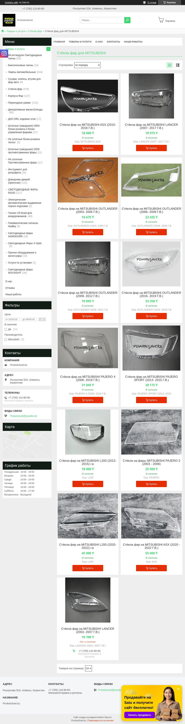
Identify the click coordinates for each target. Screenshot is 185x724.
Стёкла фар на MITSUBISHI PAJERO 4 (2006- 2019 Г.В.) (87, 378)
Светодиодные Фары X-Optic (25, 243)
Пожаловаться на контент (101, 720)
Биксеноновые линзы (20, 65)
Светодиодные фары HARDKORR (20, 235)
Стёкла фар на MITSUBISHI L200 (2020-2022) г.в (87, 546)
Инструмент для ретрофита (17, 171)
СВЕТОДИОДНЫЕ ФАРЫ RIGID (23, 191)
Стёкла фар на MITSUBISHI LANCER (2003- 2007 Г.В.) (87, 630)
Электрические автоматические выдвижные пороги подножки (24, 203)
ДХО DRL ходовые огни (22, 118)
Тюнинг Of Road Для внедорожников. (20, 214)
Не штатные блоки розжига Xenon (24, 141)
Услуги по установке (20, 262)
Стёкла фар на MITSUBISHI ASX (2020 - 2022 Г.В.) (151, 546)
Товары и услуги (15, 31)
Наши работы (133, 41)
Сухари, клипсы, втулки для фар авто (24, 80)
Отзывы (10, 287)
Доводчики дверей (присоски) (19, 181)
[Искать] (127, 20)
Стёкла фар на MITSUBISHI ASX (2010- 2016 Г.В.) (88, 126)
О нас (99, 41)
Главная (59, 41)
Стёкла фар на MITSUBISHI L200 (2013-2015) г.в (87, 462)
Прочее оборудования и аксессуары (22, 254)
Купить (89, 148)
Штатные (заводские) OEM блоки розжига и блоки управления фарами (23, 129)
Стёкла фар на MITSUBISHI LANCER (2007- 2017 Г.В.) (151, 126)
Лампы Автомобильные (22, 72)
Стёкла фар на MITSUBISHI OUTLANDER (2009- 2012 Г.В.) (87, 294)
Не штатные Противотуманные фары (22, 161)
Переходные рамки (19, 102)
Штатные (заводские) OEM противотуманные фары (23, 151)
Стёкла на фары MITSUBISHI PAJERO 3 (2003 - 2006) (151, 462)
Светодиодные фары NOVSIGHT (20, 271)
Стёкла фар (35, 31)
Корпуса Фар (15, 95)
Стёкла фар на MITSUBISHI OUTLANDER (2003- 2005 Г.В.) (87, 210)
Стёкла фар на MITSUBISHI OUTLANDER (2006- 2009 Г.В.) (151, 210)
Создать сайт (11, 2)
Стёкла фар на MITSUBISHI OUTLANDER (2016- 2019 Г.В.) (151, 294)
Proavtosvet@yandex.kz (23, 416)
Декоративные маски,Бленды (25, 109)
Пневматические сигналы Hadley (23, 225)
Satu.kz (107, 717)
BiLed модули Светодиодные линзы (25, 57)
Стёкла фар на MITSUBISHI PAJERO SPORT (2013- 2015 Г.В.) (151, 378)
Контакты (113, 41)
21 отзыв (151, 2)
